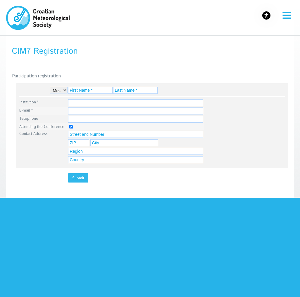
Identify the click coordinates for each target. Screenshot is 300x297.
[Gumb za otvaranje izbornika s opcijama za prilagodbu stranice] (266, 15)
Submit (78, 177)
